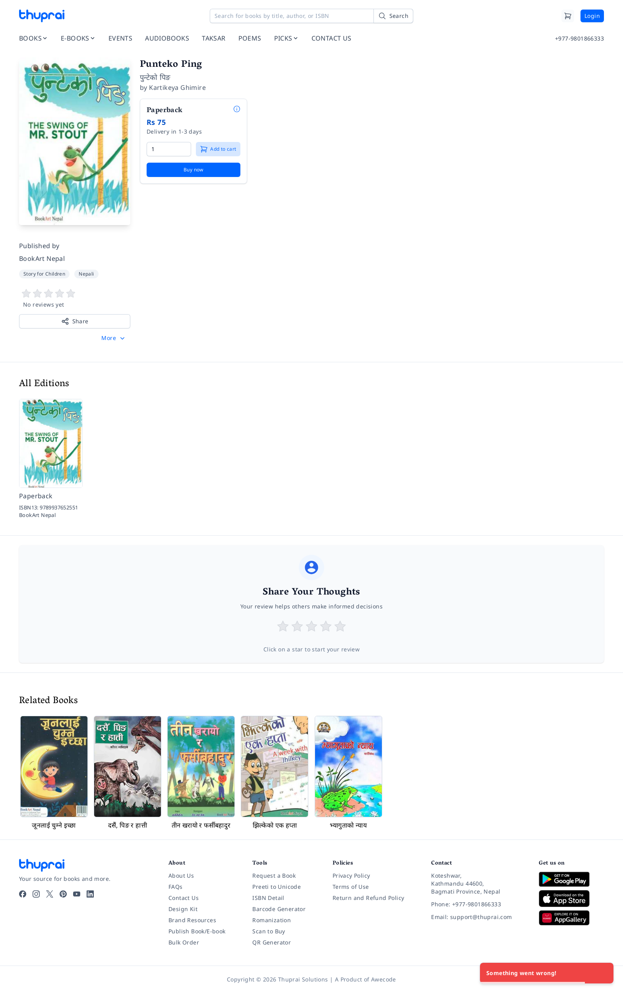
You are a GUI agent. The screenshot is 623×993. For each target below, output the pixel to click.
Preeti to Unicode (276, 886)
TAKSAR (213, 38)
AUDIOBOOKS (167, 38)
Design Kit (182, 909)
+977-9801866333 (579, 38)
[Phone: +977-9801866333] (478, 904)
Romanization (271, 920)
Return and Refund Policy (368, 898)
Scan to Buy (268, 931)
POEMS (249, 38)
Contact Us (183, 898)
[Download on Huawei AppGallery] (571, 917)
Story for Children (44, 273)
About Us (181, 875)
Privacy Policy (351, 875)
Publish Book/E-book (197, 931)
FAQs (175, 886)
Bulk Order (183, 942)
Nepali (86, 273)
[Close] (603, 973)
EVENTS (120, 38)
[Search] (393, 16)
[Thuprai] (41, 16)
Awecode (383, 979)
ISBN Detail (268, 898)
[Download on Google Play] (571, 879)
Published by (39, 245)
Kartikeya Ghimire (177, 87)
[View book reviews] (74, 298)
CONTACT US (332, 38)
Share (75, 321)
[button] (113, 338)
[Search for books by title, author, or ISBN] (311, 16)
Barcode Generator (279, 909)
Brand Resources (192, 920)
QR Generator (271, 942)
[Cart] (567, 16)
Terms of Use (351, 886)
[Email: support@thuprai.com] (478, 917)
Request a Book (274, 875)
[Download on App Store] (571, 898)
